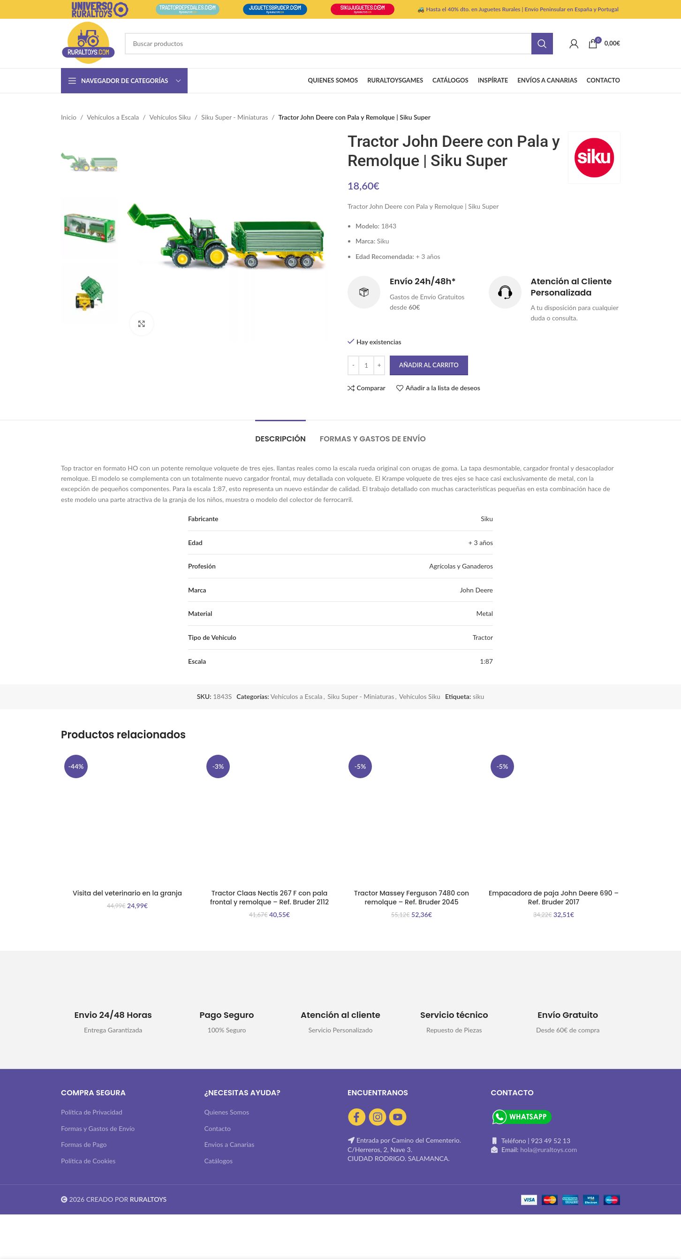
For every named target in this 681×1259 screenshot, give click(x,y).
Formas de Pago (84, 1144)
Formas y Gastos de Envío (98, 1128)
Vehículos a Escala (113, 117)
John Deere (476, 590)
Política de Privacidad (91, 1112)
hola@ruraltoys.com (548, 1149)
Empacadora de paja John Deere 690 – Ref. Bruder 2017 (554, 897)
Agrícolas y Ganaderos (461, 566)
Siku (487, 519)
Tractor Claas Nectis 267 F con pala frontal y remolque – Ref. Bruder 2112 (269, 897)
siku (478, 696)
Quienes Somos (227, 1112)
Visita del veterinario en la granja (127, 893)
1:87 (486, 661)
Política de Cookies (88, 1161)
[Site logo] (88, 42)
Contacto (217, 1128)
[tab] (280, 434)
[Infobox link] (413, 294)
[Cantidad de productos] (366, 365)
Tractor (483, 637)
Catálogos (218, 1161)
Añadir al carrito (429, 365)
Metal (485, 613)
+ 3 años (481, 542)
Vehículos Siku (170, 117)
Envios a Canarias (229, 1144)
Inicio (68, 117)
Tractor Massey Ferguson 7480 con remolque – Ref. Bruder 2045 (411, 897)
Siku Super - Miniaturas (234, 117)
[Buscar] (338, 43)
